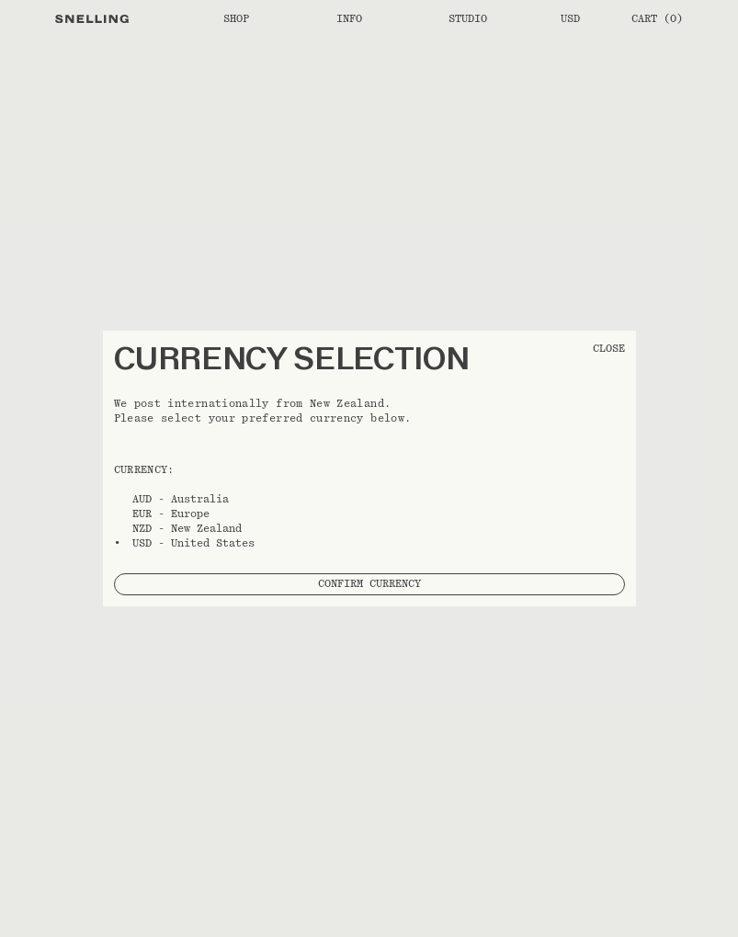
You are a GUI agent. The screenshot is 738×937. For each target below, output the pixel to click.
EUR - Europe (171, 513)
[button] (369, 468)
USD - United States (193, 542)
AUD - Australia (180, 498)
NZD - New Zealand (187, 528)
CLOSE (609, 348)
